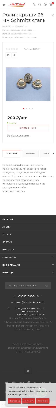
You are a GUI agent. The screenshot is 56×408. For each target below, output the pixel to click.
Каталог (8, 219)
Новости (8, 249)
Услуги (6, 234)
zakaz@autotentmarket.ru (30, 302)
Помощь (8, 272)
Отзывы (30, 153)
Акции (6, 227)
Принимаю (42, 401)
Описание (11, 153)
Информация (11, 265)
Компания (9, 257)
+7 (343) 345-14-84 (29, 296)
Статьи (7, 242)
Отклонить (29, 401)
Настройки (14, 401)
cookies (34, 387)
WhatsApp (28, 371)
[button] (23, 108)
